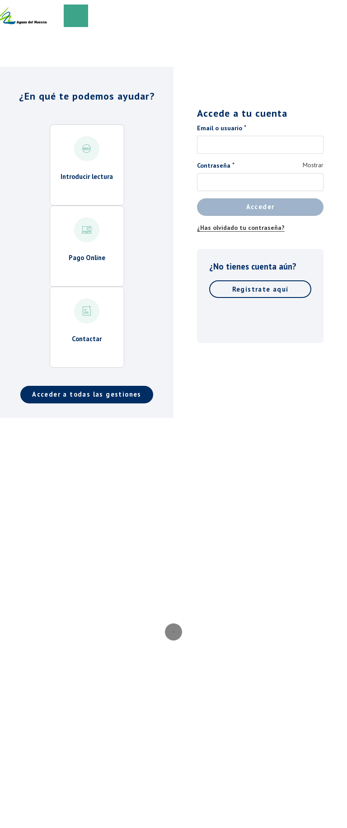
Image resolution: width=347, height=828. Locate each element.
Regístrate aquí (260, 289)
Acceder (260, 206)
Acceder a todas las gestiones (86, 394)
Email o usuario (219, 128)
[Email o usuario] (260, 145)
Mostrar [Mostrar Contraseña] (313, 165)
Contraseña (213, 165)
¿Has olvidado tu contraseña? (241, 228)
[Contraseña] (260, 182)
